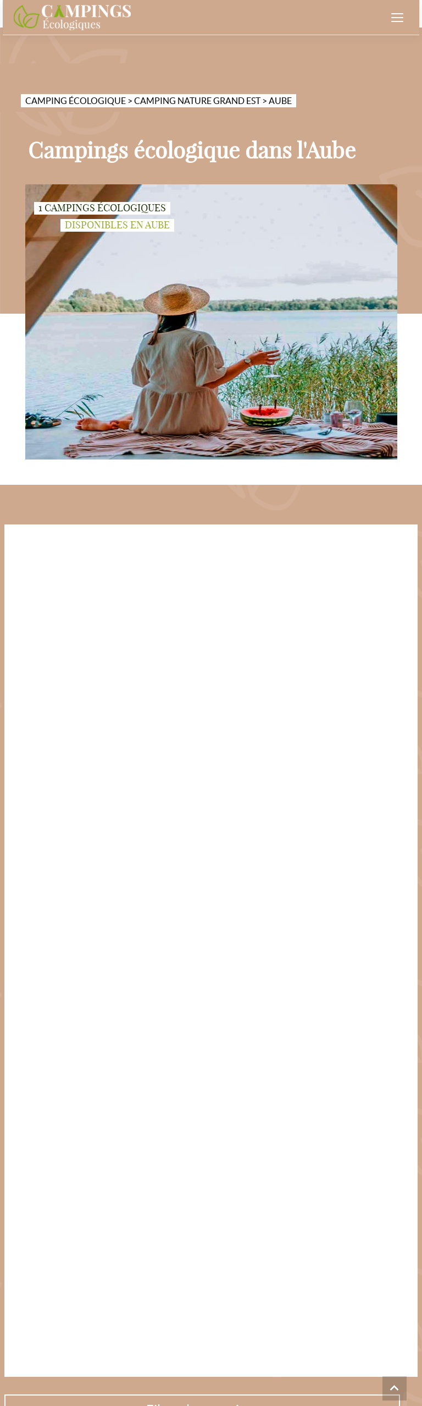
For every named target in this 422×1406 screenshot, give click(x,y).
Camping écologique (75, 101)
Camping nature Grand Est (197, 101)
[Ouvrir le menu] (397, 18)
